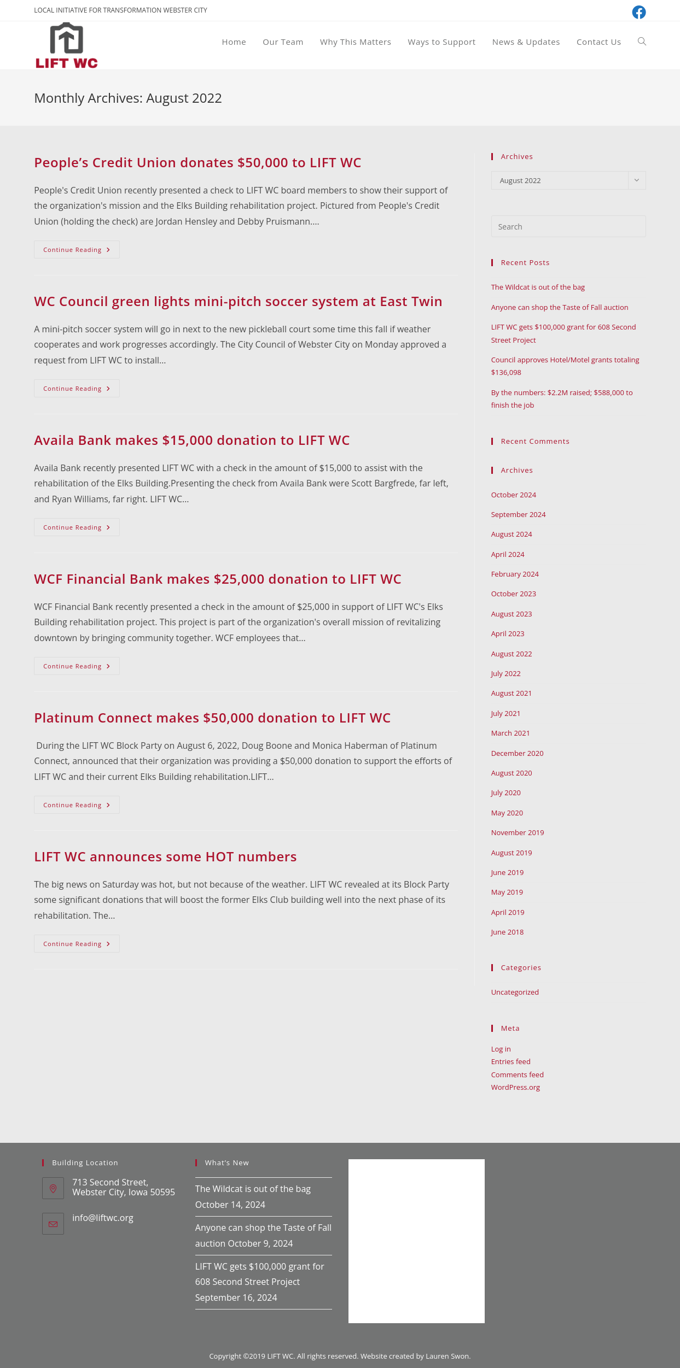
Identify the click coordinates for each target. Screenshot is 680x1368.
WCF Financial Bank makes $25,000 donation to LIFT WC (218, 578)
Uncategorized (515, 992)
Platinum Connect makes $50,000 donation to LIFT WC (212, 717)
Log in (501, 1049)
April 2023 (508, 633)
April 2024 (508, 554)
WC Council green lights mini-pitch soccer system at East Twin (238, 301)
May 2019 (507, 892)
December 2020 (517, 753)
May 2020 (507, 813)
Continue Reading (81, 251)
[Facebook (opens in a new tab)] (637, 12)
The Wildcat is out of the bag (538, 287)
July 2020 (506, 792)
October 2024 (513, 495)
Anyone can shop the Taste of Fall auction (560, 307)
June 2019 (507, 872)
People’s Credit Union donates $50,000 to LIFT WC (198, 162)
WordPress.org (515, 1087)
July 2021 (506, 713)
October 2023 (513, 593)
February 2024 (515, 574)
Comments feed (517, 1074)
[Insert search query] (568, 226)
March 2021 (511, 733)
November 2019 (517, 832)
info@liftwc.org (102, 1218)
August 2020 (511, 773)
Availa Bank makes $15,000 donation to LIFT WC (192, 440)
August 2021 (511, 693)
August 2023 (511, 614)
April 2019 (508, 912)
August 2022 (511, 654)
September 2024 (518, 514)
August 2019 (511, 853)
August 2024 (511, 534)
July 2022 (506, 673)
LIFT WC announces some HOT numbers (165, 856)
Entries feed (511, 1061)
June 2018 (507, 932)
